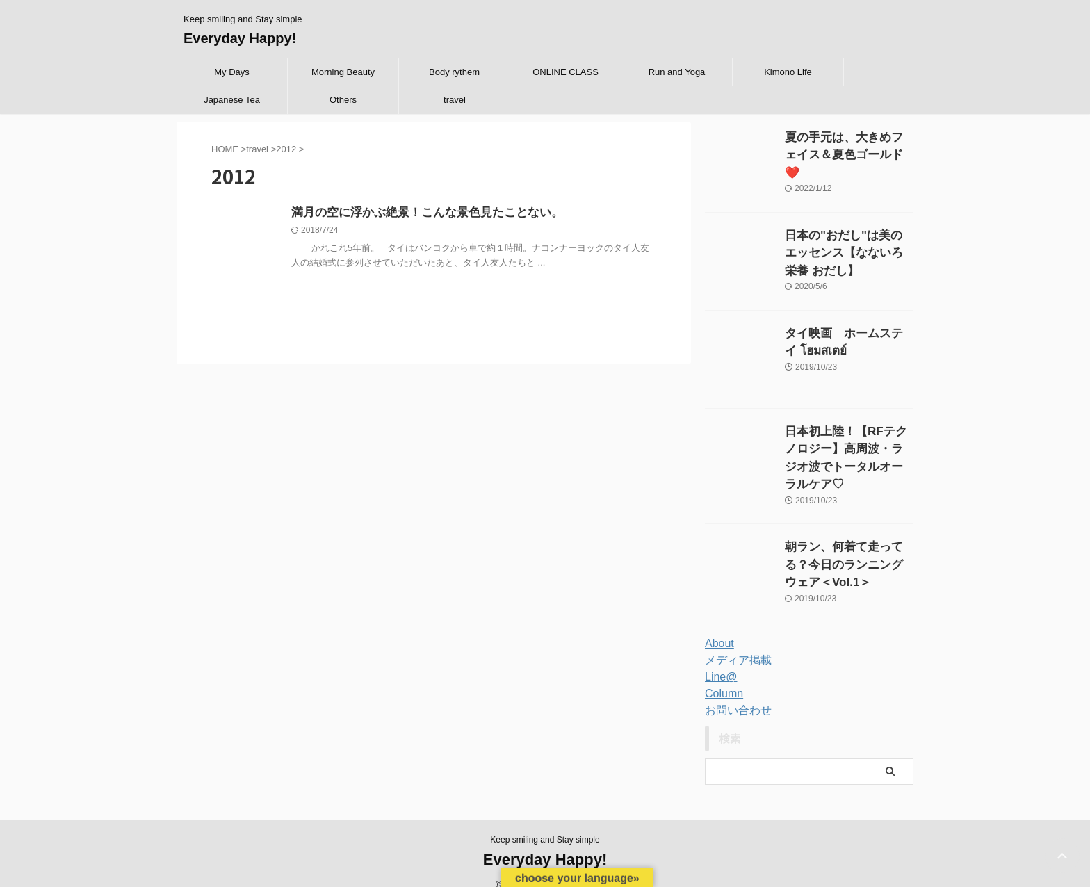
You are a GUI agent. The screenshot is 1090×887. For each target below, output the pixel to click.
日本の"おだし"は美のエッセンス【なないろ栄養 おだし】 (848, 250)
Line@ (719, 659)
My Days (232, 72)
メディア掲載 (734, 643)
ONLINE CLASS (565, 72)
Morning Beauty (343, 72)
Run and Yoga (677, 72)
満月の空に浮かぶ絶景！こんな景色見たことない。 (419, 213)
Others (343, 100)
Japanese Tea (232, 100)
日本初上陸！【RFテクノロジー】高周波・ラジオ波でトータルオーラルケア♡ (848, 446)
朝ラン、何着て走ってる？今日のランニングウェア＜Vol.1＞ (848, 544)
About (718, 626)
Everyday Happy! (240, 38)
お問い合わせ (734, 693)
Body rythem (454, 72)
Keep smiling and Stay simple (544, 822)
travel (455, 100)
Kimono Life (788, 72)
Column (721, 676)
